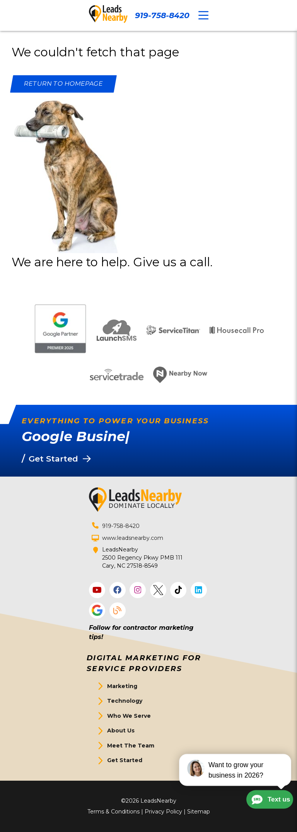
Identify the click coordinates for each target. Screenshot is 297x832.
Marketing (122, 686)
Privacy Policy (163, 811)
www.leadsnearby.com (132, 537)
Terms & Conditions (113, 811)
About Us (121, 730)
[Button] (63, 84)
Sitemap (198, 811)
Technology (124, 700)
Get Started (124, 760)
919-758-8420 (162, 15)
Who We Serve (129, 715)
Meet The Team (130, 745)
